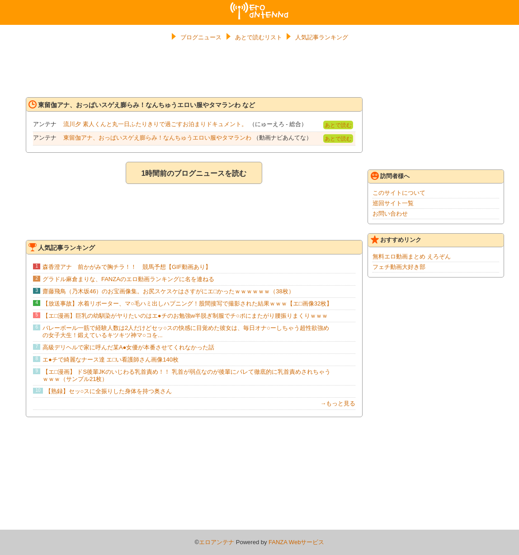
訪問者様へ (390, 176)
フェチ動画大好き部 (399, 266)
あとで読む (338, 125)
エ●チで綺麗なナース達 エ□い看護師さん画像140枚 (110, 359)
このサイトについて (399, 192)
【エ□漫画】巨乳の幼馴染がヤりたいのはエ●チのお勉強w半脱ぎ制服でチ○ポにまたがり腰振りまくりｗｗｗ (185, 315)
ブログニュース (201, 37)
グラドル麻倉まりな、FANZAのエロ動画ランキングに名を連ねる (128, 279)
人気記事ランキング (321, 37)
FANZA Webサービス (296, 542)
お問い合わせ (390, 213)
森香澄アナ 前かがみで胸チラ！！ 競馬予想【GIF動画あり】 (126, 266)
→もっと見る (337, 403)
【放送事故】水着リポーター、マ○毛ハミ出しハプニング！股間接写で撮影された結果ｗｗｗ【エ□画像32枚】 (187, 303)
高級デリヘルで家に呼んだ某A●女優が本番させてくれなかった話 (128, 347)
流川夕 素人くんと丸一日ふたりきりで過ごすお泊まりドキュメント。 (155, 124)
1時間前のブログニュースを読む (193, 173)
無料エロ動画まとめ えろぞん (412, 256)
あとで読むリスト (258, 37)
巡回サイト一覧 (393, 203)
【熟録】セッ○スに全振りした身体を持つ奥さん (108, 391)
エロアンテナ (259, 5)
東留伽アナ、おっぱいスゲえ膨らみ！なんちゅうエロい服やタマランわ (157, 137)
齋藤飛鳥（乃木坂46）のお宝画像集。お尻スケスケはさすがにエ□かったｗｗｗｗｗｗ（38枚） (168, 291)
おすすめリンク (396, 239)
